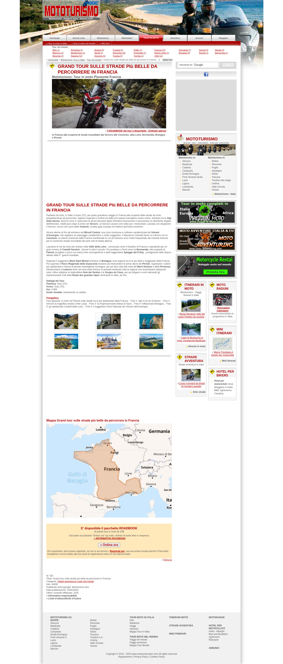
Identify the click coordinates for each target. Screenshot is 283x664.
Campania (187, 170)
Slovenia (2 (57, 56)
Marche (186, 189)
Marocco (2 (57, 53)
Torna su (167, 559)
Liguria (185, 183)
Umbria (215, 183)
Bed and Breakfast (218, 634)
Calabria (186, 167)
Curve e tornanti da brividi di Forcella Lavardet (192, 385)
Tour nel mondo (94, 60)
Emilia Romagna (190, 174)
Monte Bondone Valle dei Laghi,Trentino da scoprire (191, 315)
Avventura (175, 38)
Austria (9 (98, 50)
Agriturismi (214, 637)
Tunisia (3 (117, 56)
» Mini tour (105, 43)
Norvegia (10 (119, 53)
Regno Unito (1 (161, 53)
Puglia (215, 167)
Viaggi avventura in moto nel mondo (75, 581)
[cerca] (197, 65)
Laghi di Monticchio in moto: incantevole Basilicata (191, 339)
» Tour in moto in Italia (56, 43)
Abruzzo (186, 161)
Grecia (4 (203, 50)
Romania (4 (184, 53)
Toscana (216, 177)
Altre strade (199, 392)
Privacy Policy (141, 656)
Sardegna (217, 170)
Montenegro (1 (78, 53)
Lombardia (187, 186)
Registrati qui (117, 551)
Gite (132, 620)
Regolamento (125, 656)
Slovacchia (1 (221, 53)
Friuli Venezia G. (58, 637)
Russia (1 (203, 53)
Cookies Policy (157, 656)
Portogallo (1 (140, 53)
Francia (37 (159, 50)
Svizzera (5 (99, 56)
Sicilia (215, 174)
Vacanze (134, 628)
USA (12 (158, 56)
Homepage (54, 38)
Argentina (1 (76, 50)
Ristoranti (213, 640)
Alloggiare (223, 38)
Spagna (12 (76, 56)
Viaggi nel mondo (138, 639)
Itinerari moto (79, 38)
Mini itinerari (229, 360)
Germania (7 (184, 50)
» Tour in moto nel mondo (83, 43)
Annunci (199, 38)
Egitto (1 (138, 50)
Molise (215, 161)
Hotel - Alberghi (216, 631)
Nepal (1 (98, 53)
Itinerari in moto (197, 346)
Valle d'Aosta (218, 186)
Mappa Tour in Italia (140, 631)
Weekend (134, 623)
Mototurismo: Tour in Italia (73, 60)
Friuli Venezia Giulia (192, 177)
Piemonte (217, 164)
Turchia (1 (138, 56)
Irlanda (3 (219, 50)
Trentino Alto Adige (221, 180)
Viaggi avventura (138, 642)
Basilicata (187, 164)
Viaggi (133, 626)
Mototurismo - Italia (225, 194)
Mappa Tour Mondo (139, 645)
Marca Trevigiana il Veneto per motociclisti (222, 353)
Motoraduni (127, 38)
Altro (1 (55, 50)
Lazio (185, 180)
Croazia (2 (118, 50)
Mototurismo (103, 38)
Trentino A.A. (96, 637)
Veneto (215, 189)
